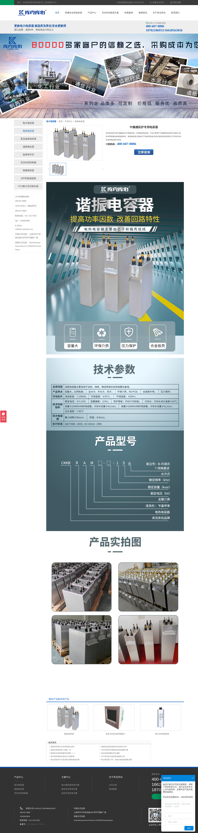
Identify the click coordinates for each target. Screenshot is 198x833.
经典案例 (128, 13)
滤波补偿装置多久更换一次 (61, 750)
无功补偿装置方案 (110, 13)
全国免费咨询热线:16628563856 (130, 2)
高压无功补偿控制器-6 (115, 734)
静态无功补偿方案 (69, 789)
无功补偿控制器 (28, 162)
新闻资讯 (143, 13)
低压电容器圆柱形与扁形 (110, 753)
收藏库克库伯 (157, 2)
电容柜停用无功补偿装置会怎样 (62, 747)
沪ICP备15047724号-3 (35, 824)
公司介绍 (113, 785)
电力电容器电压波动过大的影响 (62, 756)
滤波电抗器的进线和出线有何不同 (114, 747)
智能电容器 (28, 170)
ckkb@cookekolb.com (24, 229)
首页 (57, 13)
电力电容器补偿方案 (70, 785)
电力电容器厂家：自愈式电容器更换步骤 (116, 760)
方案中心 (66, 777)
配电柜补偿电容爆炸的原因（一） (63, 753)
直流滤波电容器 (28, 139)
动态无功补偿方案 (69, 793)
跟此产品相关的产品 (59, 699)
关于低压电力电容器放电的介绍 (113, 756)
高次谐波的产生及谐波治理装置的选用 (65, 760)
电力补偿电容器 (162, 734)
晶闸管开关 (28, 154)
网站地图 (175, 2)
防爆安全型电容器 (73, 13)
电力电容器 (28, 123)
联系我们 (175, 13)
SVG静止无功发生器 (28, 186)
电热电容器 (80, 121)
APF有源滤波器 (28, 178)
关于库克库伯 (159, 13)
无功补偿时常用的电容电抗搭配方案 (114, 750)
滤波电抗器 (28, 146)
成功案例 (113, 789)
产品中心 (92, 13)
